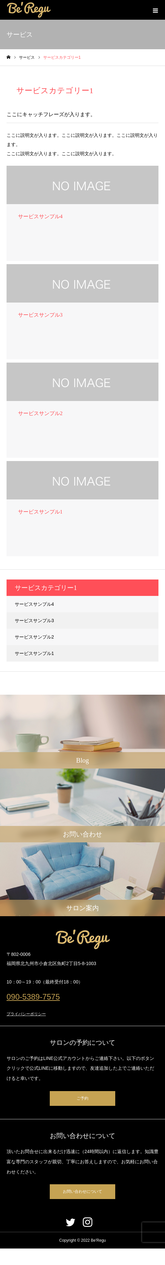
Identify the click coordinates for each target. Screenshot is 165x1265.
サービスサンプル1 (34, 653)
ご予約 (82, 1098)
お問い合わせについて (82, 1191)
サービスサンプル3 (34, 620)
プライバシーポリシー (26, 1014)
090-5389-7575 (33, 996)
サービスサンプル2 (34, 637)
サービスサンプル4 (34, 604)
